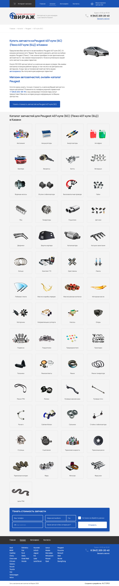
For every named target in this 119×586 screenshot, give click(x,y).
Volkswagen (14, 575)
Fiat (22, 550)
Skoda (60, 558)
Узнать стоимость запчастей (35, 104)
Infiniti (36, 550)
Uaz (11, 572)
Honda (23, 561)
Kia (35, 556)
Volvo (12, 577)
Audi (11, 548)
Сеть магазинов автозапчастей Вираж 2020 (24, 583)
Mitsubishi (49, 556)
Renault (60, 553)
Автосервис (64, 4)
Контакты (76, 4)
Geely (23, 556)
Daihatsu (24, 548)
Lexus (47, 548)
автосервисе (15, 71)
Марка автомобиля (55, 518)
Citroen (12, 561)
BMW (11, 550)
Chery (12, 556)
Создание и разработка (97, 583)
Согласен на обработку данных (93, 518)
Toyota (12, 569)
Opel (47, 561)
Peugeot (61, 548)
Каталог (53, 4)
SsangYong (62, 561)
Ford (23, 553)
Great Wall (25, 558)
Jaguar (36, 553)
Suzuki (12, 566)
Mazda (47, 550)
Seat (59, 556)
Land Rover (38, 561)
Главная (42, 4)
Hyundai (37, 548)
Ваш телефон (27, 518)
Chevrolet (13, 558)
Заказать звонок (103, 19)
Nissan (48, 558)
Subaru (12, 564)
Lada (35, 558)
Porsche (61, 550)
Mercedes (49, 553)
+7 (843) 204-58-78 (18, 92)
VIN (27, 525)
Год (71, 518)
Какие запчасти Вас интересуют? (60, 525)
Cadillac (12, 553)
